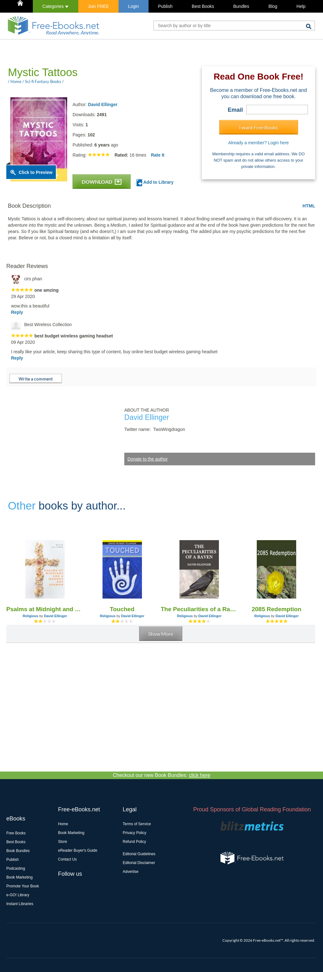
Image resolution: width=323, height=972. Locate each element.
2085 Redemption (276, 609)
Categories (55, 6)
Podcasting (15, 868)
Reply (17, 312)
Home (63, 824)
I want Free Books (258, 127)
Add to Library (155, 182)
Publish (165, 6)
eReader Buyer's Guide (77, 850)
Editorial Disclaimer (139, 863)
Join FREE (98, 6)
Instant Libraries (19, 904)
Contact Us (67, 859)
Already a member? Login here (258, 142)
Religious (30, 616)
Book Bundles (18, 851)
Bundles (241, 6)
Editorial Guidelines (139, 854)
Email (235, 110)
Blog (272, 6)
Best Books (203, 6)
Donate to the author (147, 459)
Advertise (130, 871)
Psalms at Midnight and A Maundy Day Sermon (45, 609)
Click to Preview (35, 172)
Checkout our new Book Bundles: (161, 775)
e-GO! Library (17, 895)
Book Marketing (19, 877)
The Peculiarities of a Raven (199, 609)
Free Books (16, 833)
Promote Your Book (22, 886)
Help (301, 6)
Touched (122, 609)
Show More (160, 634)
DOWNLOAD (101, 182)
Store (62, 841)
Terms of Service (137, 824)
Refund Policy (134, 841)
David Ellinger (102, 104)
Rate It (157, 155)
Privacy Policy (134, 833)
